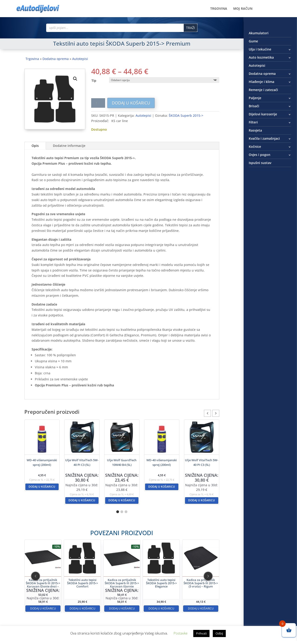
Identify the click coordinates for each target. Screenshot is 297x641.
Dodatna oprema (55, 59)
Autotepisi (80, 59)
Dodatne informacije (69, 145)
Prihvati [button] (201, 633)
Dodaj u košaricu (131, 103)
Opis (35, 145)
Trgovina (218, 9)
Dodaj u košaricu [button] (42, 487)
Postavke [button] (180, 633)
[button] (75, 79)
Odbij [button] (219, 633)
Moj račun (242, 9)
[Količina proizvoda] (98, 103)
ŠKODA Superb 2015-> (186, 115)
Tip (93, 80)
